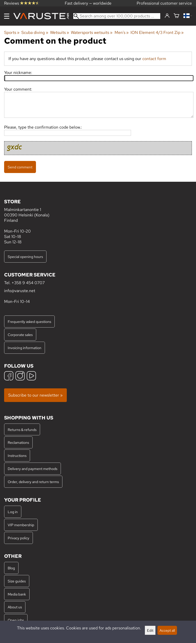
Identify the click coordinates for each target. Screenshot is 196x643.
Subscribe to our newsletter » (35, 395)
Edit (150, 630)
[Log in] (167, 16)
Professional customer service (164, 3)
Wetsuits (59, 32)
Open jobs (16, 620)
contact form (154, 58)
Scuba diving (34, 32)
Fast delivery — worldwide (88, 3)
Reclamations (18, 442)
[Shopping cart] (176, 16)
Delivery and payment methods (32, 468)
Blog (11, 567)
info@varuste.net (19, 290)
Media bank (17, 594)
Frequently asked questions (29, 321)
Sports (12, 32)
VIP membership (21, 524)
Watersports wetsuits (92, 32)
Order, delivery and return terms (33, 481)
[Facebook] (8, 376)
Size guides (17, 581)
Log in (13, 511)
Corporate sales (20, 334)
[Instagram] (20, 376)
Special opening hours (25, 256)
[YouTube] (31, 376)
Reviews (21, 3)
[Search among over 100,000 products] (117, 16)
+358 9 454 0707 (28, 282)
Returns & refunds (22, 429)
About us (15, 606)
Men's (122, 32)
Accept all (167, 630)
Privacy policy (18, 537)
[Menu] (6, 16)
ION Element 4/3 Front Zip (157, 32)
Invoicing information (24, 347)
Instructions (17, 455)
